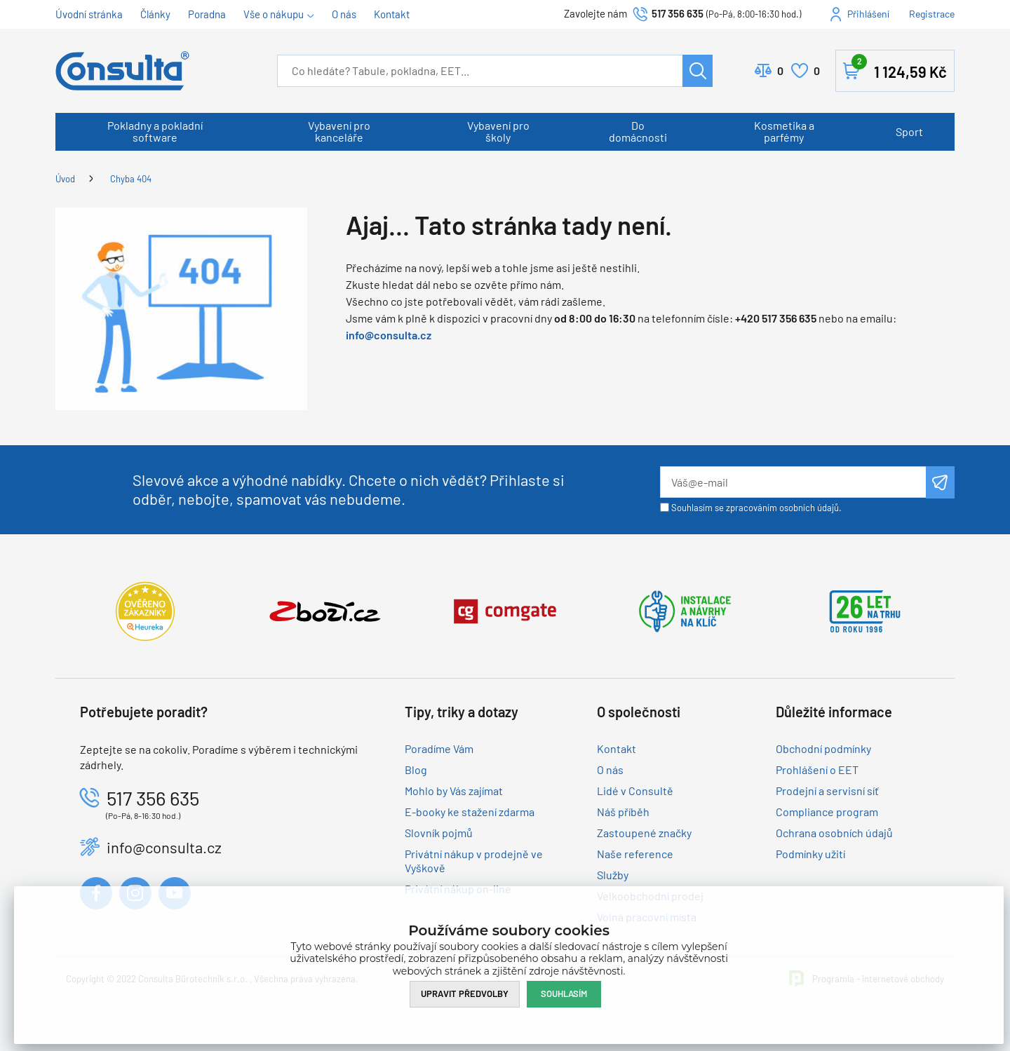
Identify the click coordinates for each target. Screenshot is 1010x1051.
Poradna (207, 14)
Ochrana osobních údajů (834, 832)
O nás (344, 14)
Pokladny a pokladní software (155, 131)
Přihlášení (868, 14)
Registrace (932, 14)
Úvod (65, 178)
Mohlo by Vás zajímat (454, 790)
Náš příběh (623, 811)
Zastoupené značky (644, 832)
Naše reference (635, 853)
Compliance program (827, 811)
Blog (416, 769)
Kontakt (392, 14)
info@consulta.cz (388, 334)
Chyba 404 (131, 178)
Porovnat (780, 71)
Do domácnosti (638, 131)
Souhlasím (564, 993)
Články (155, 14)
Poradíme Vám (439, 748)
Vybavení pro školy (498, 131)
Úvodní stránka (89, 14)
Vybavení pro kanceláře (339, 131)
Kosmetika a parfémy (784, 131)
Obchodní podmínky (823, 748)
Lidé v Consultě (635, 790)
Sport (909, 131)
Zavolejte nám (596, 13)
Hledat (697, 71)
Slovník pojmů (439, 832)
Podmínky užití (810, 853)
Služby (612, 874)
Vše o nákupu (273, 14)
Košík (899, 68)
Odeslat (940, 482)
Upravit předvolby (465, 993)
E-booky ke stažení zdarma (469, 811)
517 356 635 (677, 13)
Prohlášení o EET (817, 769)
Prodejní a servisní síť (827, 790)
